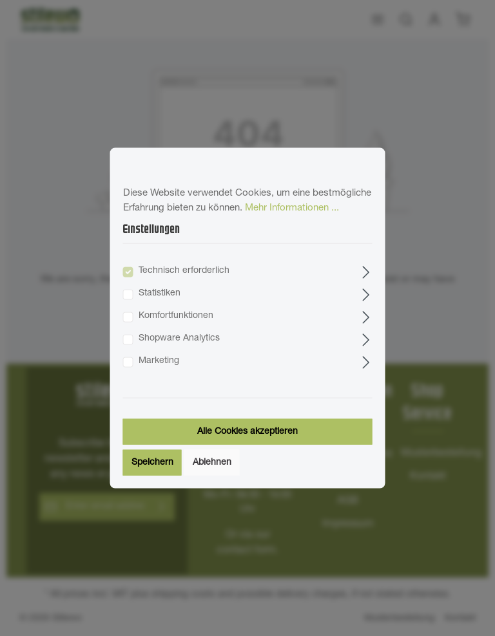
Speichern (152, 462)
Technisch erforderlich (184, 270)
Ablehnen (212, 462)
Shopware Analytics (179, 337)
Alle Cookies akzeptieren (247, 431)
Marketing (159, 360)
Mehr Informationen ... (292, 207)
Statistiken (159, 292)
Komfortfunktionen (176, 315)
